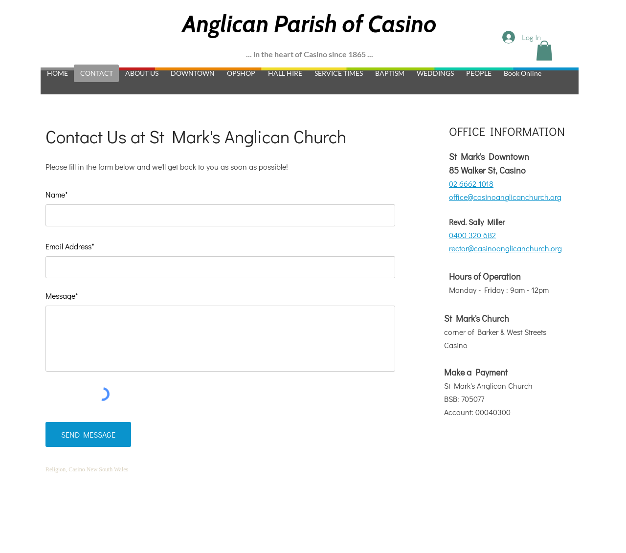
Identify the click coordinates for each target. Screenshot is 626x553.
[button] (544, 51)
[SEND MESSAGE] (88, 434)
